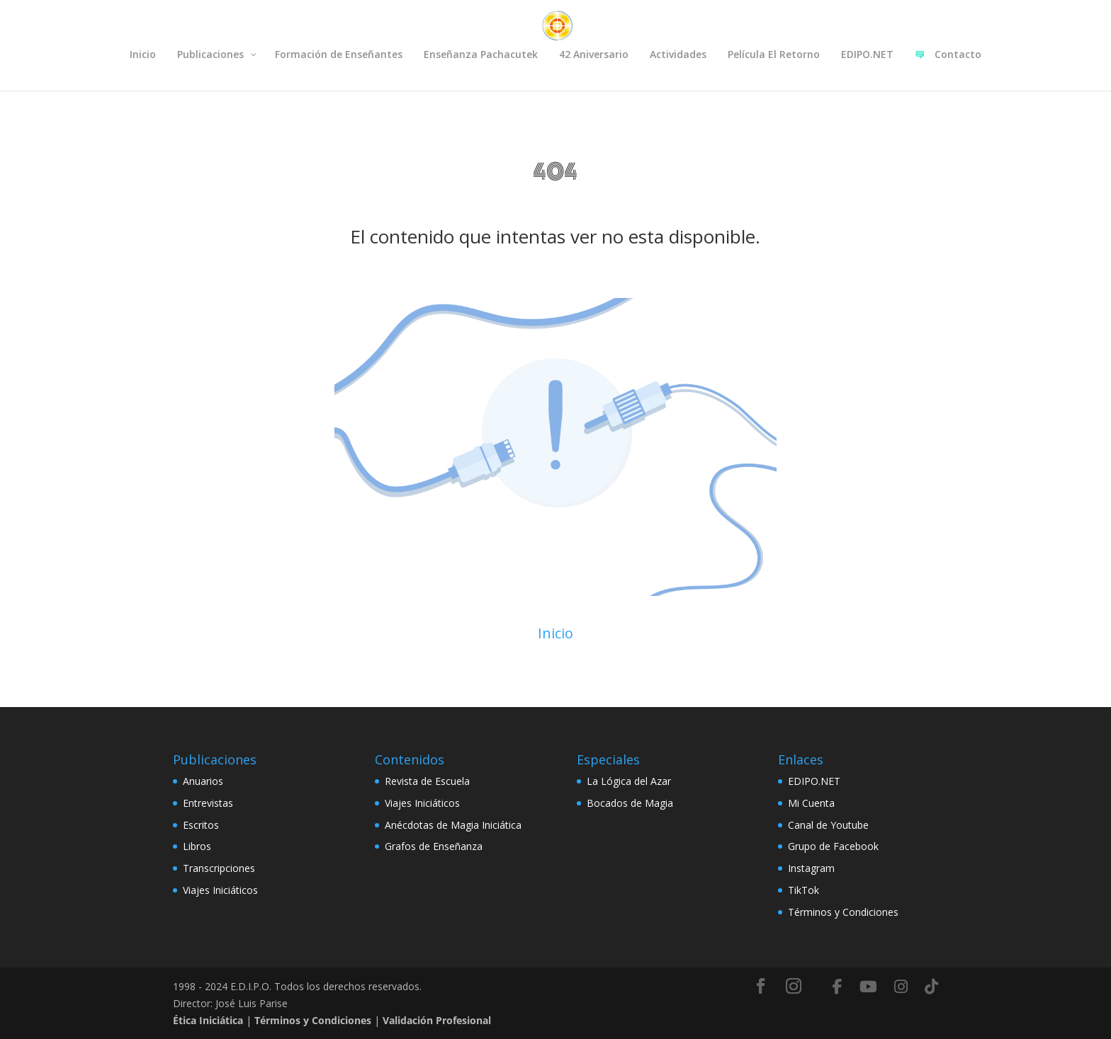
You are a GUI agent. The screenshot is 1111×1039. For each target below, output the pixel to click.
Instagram (811, 868)
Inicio (555, 633)
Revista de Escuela (427, 781)
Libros (197, 846)
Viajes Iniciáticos (220, 890)
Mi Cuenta (811, 803)
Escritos (201, 825)
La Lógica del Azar (629, 781)
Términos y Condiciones (843, 912)
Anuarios (203, 781)
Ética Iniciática (208, 1020)
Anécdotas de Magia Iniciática (453, 825)
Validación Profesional (437, 1020)
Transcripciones (219, 868)
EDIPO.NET (814, 781)
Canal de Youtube (828, 825)
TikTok (803, 890)
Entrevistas (208, 803)
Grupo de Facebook (833, 846)
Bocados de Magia (630, 803)
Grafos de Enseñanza (434, 846)
